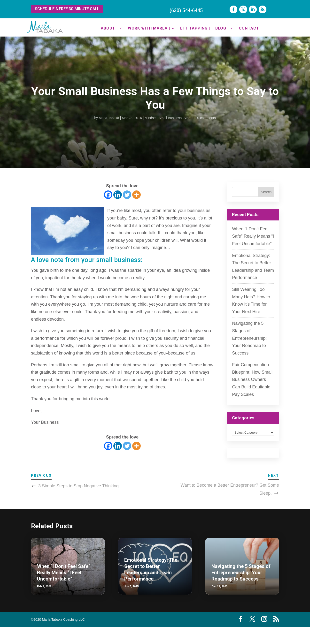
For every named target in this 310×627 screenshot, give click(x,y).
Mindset (150, 118)
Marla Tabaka (109, 118)
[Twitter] (127, 194)
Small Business (170, 118)
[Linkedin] (117, 194)
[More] (136, 194)
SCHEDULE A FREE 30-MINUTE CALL (67, 9)
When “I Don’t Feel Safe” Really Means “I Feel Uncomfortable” (253, 236)
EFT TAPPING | (195, 28)
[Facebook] (108, 194)
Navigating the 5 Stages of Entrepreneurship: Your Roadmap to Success (249, 338)
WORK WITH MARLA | (149, 28)
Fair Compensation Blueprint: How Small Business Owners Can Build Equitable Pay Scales (252, 379)
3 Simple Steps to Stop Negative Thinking (78, 485)
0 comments (206, 118)
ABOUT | (109, 28)
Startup (189, 118)
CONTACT (249, 28)
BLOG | (222, 28)
